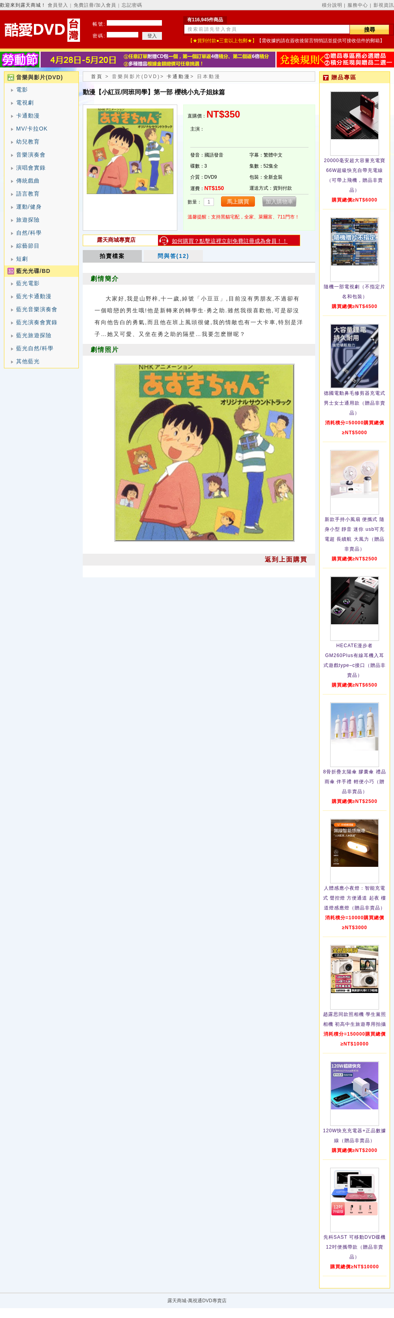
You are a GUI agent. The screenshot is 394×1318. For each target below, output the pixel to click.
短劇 (22, 259)
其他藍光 (28, 361)
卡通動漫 (28, 115)
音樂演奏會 (31, 154)
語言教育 (28, 193)
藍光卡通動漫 (34, 296)
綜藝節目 (28, 246)
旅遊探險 (28, 220)
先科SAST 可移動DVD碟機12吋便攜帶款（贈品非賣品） (354, 1247)
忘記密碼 (132, 5)
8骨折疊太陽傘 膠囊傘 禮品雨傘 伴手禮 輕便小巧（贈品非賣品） (354, 781)
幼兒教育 (28, 141)
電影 (22, 89)
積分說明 (332, 5)
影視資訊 (384, 5)
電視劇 (25, 102)
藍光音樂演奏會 (37, 309)
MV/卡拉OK (32, 128)
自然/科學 (29, 233)
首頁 (97, 76)
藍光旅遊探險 (34, 335)
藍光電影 (28, 283)
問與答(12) (174, 256)
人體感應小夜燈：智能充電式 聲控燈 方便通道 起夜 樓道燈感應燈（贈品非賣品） (354, 898)
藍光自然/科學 (35, 348)
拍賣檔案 (112, 256)
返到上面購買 (286, 559)
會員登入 (58, 5)
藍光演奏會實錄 (37, 322)
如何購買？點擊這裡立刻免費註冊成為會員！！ (230, 241)
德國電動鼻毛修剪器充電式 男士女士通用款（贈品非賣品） (354, 403)
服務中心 (358, 5)
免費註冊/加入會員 (95, 5)
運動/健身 (29, 206)
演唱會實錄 (31, 167)
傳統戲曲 (28, 180)
